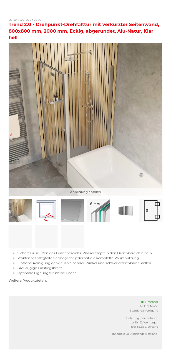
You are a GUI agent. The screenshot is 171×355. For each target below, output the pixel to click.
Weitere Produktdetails (28, 280)
